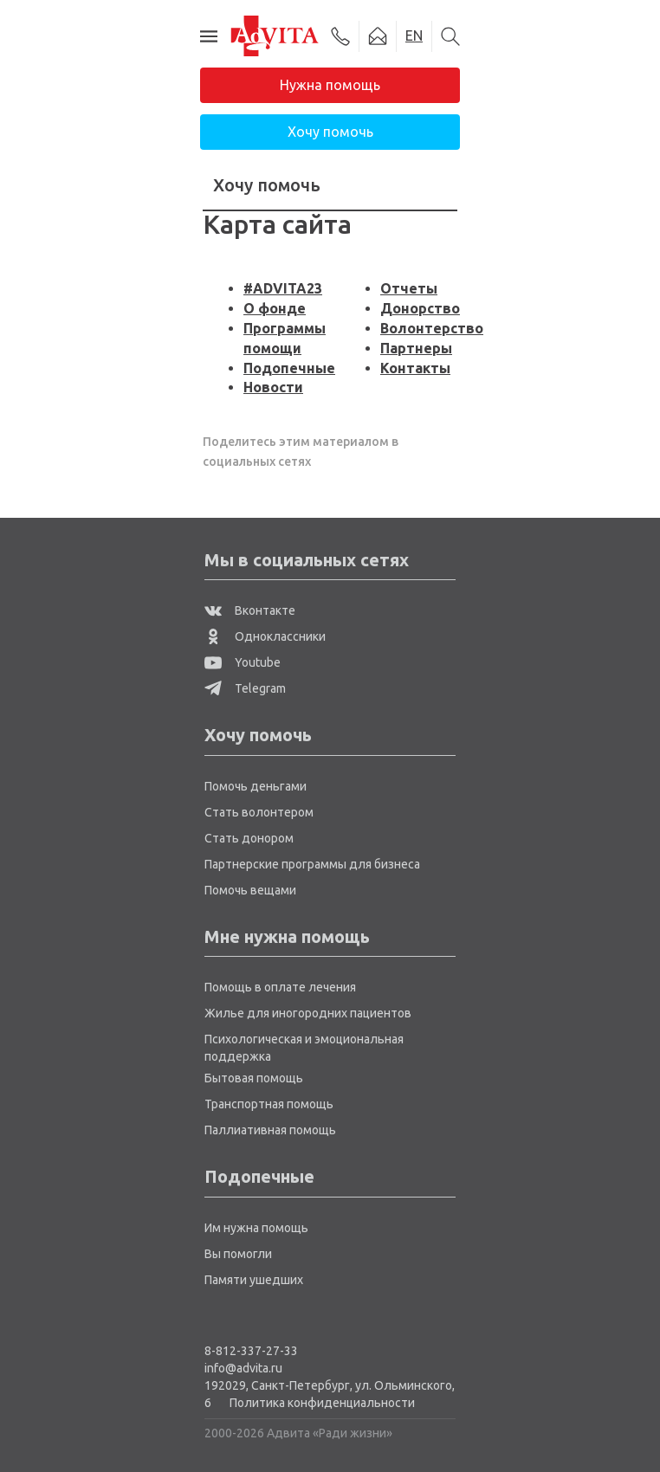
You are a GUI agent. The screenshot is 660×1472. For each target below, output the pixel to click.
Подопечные (289, 368)
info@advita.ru (243, 1368)
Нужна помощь (330, 85)
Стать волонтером (259, 812)
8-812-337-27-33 (251, 1351)
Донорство (420, 308)
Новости (273, 387)
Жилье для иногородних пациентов (307, 1013)
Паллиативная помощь (270, 1130)
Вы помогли (238, 1254)
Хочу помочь (330, 131)
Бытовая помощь (253, 1078)
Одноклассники (265, 636)
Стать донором (249, 838)
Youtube (242, 662)
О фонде (274, 308)
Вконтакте (249, 610)
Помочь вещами (250, 890)
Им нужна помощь (256, 1228)
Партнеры (416, 348)
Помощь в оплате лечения (280, 987)
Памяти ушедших (253, 1280)
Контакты (415, 368)
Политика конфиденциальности (322, 1403)
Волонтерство (431, 328)
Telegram (245, 688)
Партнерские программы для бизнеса (312, 864)
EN (414, 35)
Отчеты (408, 288)
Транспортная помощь (268, 1104)
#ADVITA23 (282, 288)
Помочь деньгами (255, 786)
